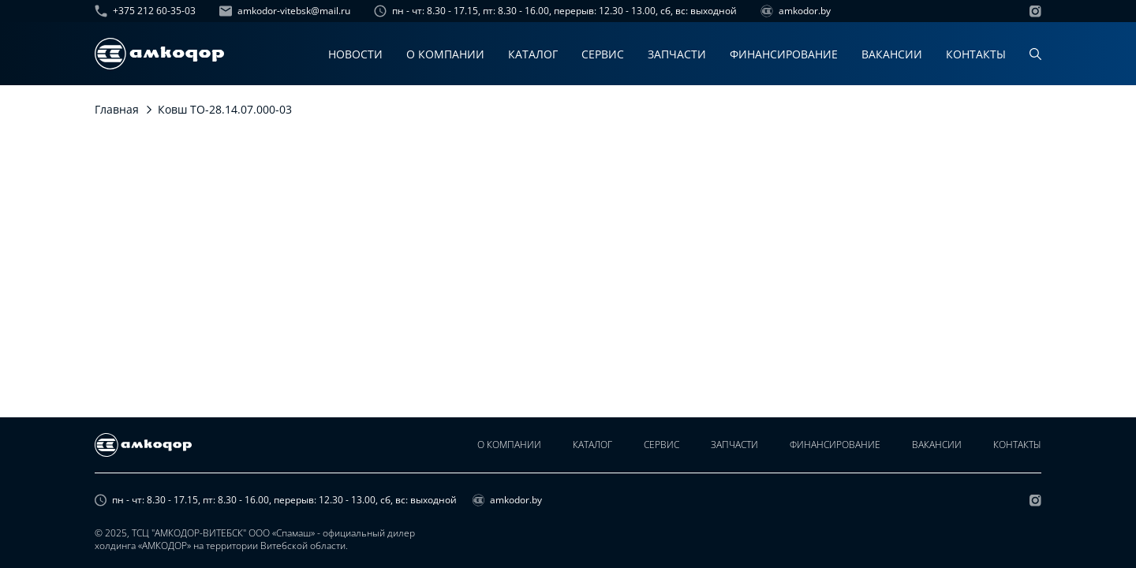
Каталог (533, 54)
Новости (355, 54)
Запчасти (677, 54)
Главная (117, 109)
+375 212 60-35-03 (145, 11)
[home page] (159, 53)
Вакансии (891, 54)
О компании (445, 54)
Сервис (602, 54)
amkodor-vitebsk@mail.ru (284, 11)
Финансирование (784, 54)
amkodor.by (795, 11)
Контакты (976, 54)
